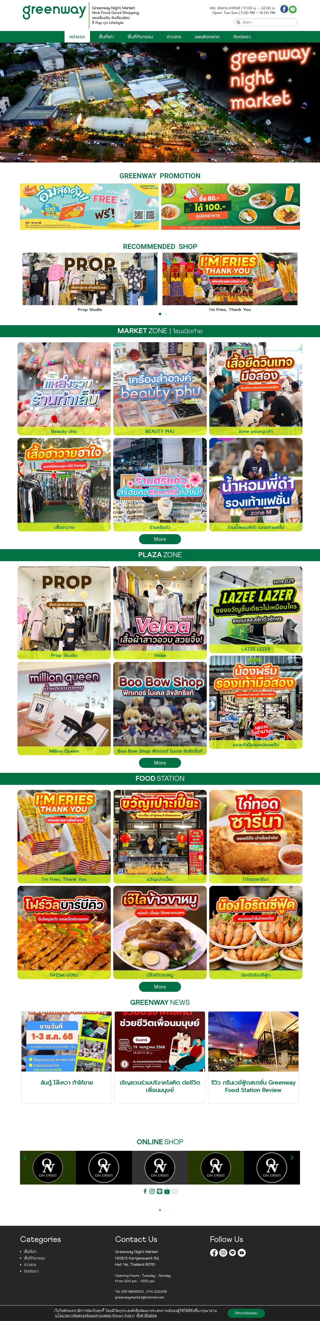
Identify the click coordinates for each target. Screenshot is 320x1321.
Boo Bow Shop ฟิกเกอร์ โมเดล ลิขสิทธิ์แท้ (160, 751)
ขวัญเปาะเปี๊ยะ (160, 879)
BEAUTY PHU (160, 431)
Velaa (160, 655)
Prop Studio (90, 310)
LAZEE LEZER (256, 649)
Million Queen (64, 751)
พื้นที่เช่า (106, 36)
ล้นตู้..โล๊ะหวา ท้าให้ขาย (66, 1082)
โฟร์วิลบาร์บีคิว (64, 975)
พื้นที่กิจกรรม (140, 36)
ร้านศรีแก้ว (160, 527)
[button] (27, 294)
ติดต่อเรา (242, 36)
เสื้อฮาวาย (64, 527)
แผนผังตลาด (207, 36)
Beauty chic (64, 431)
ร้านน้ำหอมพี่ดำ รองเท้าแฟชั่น (256, 527)
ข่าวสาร (174, 36)
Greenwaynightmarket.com (139, 1315)
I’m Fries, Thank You (230, 310)
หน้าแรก (77, 36)
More (160, 539)
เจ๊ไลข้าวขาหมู (160, 975)
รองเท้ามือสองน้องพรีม (256, 744)
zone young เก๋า (256, 431)
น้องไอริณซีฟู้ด (255, 975)
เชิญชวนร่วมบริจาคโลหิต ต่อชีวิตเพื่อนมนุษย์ (160, 1086)
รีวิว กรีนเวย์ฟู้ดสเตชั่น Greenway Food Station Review (253, 1086)
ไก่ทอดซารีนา (255, 879)
